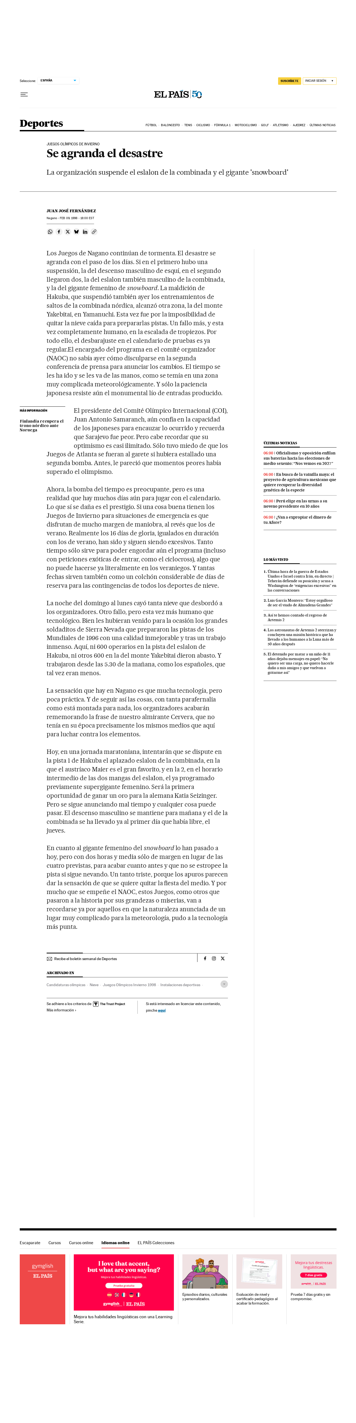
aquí (162, 1010)
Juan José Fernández (71, 210)
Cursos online (81, 1242)
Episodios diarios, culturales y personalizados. (204, 1296)
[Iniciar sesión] (320, 81)
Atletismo (281, 125)
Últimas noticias (323, 125)
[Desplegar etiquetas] (224, 984)
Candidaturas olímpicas (66, 985)
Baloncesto (170, 125)
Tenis (188, 125)
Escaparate (30, 1242)
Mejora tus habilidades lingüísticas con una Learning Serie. (123, 1319)
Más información (62, 1010)
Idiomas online (115, 1242)
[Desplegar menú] (24, 94)
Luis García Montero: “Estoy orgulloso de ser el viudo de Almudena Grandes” (300, 602)
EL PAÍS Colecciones (156, 1242)
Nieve (94, 985)
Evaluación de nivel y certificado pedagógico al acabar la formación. (257, 1298)
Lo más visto (276, 560)
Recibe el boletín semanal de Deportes (85, 959)
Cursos (55, 1242)
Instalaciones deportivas (180, 985)
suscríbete (290, 81)
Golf (265, 125)
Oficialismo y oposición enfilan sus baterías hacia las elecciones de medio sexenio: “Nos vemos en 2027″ (299, 458)
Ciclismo (203, 125)
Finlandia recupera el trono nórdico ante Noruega (42, 426)
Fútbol (151, 125)
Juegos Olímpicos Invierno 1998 (129, 985)
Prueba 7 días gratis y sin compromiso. (310, 1296)
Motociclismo (246, 125)
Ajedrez (299, 125)
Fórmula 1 (222, 125)
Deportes (41, 123)
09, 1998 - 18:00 (77, 218)
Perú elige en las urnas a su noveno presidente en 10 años (295, 504)
